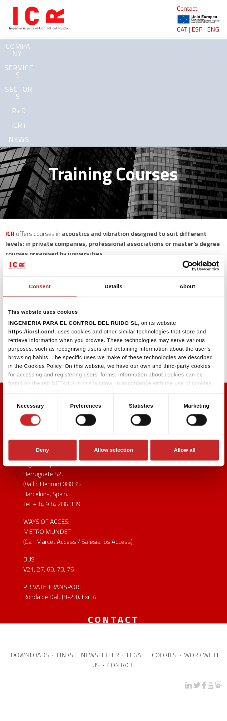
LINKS (64, 655)
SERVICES (18, 71)
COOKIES (164, 655)
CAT (182, 29)
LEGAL (135, 655)
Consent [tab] (40, 286)
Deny (42, 450)
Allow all (185, 450)
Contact (187, 8)
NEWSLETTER (100, 655)
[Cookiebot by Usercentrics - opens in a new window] (187, 265)
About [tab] (187, 286)
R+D (19, 110)
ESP (197, 29)
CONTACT (120, 665)
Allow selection (113, 450)
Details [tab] (114, 286)
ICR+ (19, 125)
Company (18, 50)
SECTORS (19, 93)
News (19, 139)
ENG (213, 29)
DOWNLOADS (30, 655)
